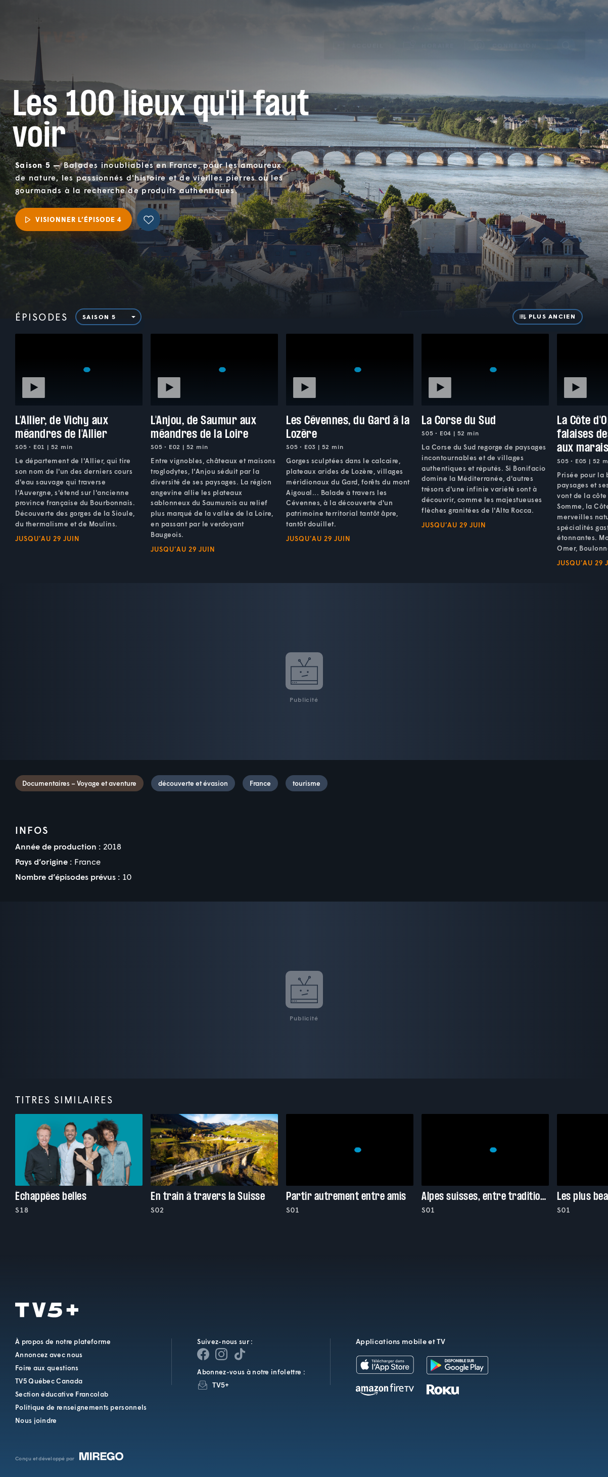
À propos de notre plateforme (63, 1341)
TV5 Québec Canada (48, 1381)
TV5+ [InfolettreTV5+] (220, 1384)
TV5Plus (63, 23)
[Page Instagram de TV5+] (221, 1354)
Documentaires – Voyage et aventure (79, 783)
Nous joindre (36, 1420)
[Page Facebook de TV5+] (203, 1354)
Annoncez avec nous (48, 1355)
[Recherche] (566, 31)
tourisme (306, 783)
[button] (429, 31)
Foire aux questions (47, 1368)
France (260, 783)
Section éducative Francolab (61, 1394)
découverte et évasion (193, 783)
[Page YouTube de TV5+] (239, 1354)
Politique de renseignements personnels (81, 1407)
